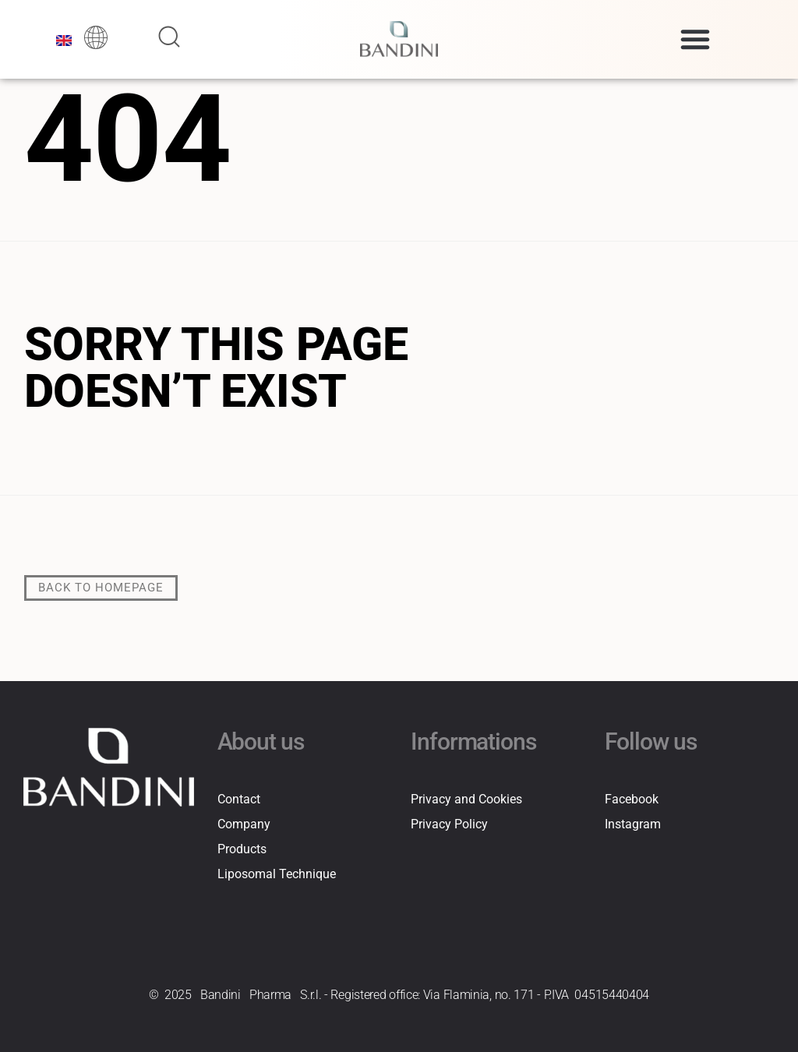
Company (243, 823)
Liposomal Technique (276, 873)
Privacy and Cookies (466, 798)
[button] (695, 39)
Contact (238, 798)
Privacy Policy (449, 823)
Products (242, 848)
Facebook (632, 798)
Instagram (633, 823)
